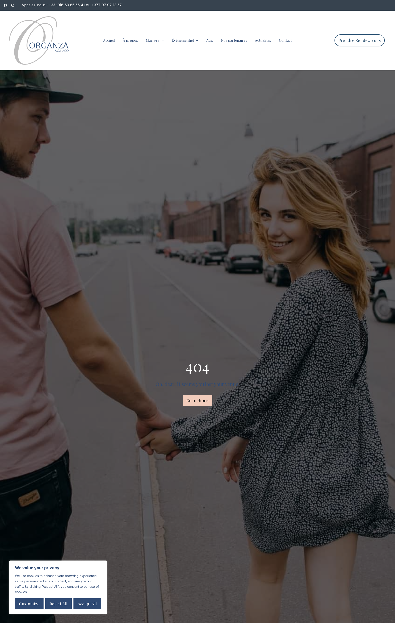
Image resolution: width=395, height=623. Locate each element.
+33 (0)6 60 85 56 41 (67, 5)
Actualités (263, 40)
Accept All (87, 603)
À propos (130, 40)
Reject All (59, 603)
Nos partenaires (234, 40)
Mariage (155, 40)
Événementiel (185, 40)
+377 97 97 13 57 (107, 5)
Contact (285, 40)
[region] (58, 587)
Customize (29, 603)
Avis (209, 40)
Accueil (109, 40)
